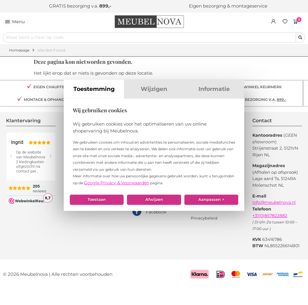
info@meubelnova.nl (274, 203)
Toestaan (95, 207)
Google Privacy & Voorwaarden (116, 188)
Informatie (214, 94)
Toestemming (94, 94)
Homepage (19, 50)
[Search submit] (300, 37)
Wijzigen (154, 94)
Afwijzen (154, 207)
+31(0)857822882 (269, 216)
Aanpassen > (212, 207)
